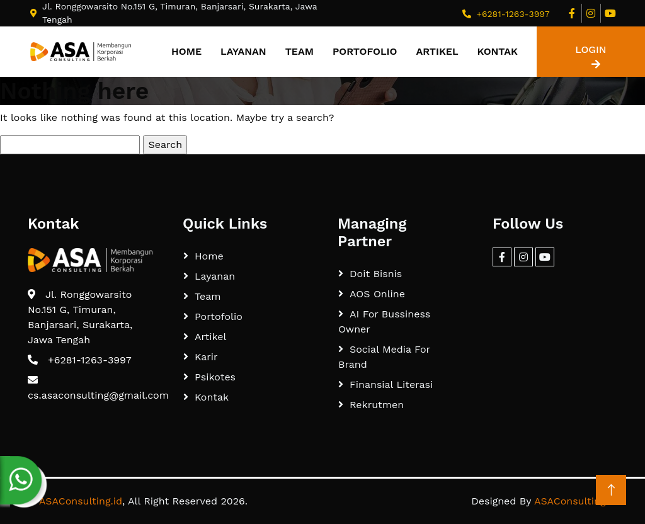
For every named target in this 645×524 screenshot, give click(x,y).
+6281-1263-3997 (512, 14)
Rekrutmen (377, 405)
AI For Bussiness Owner (384, 321)
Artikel (437, 51)
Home (186, 51)
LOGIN (590, 56)
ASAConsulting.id (80, 501)
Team (299, 51)
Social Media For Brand (384, 356)
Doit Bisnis (376, 274)
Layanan (243, 51)
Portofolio (365, 51)
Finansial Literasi (391, 384)
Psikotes (215, 377)
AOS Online (377, 294)
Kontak (497, 51)
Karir (206, 357)
